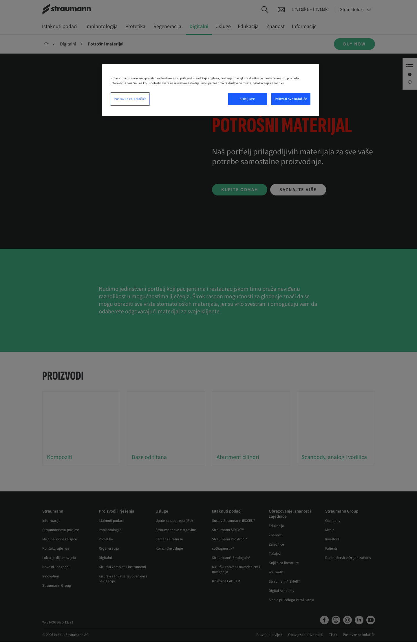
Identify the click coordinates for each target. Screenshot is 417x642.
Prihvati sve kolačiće (291, 98)
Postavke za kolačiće (130, 98)
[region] (210, 90)
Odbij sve (247, 98)
